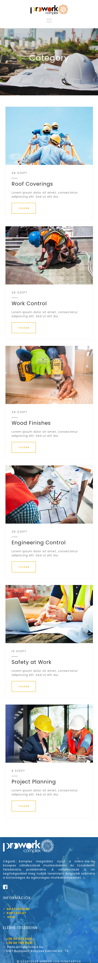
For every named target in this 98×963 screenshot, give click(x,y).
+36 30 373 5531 (19, 939)
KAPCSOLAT (14, 913)
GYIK (11, 917)
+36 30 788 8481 (19, 943)
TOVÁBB (23, 208)
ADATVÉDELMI (16, 909)
